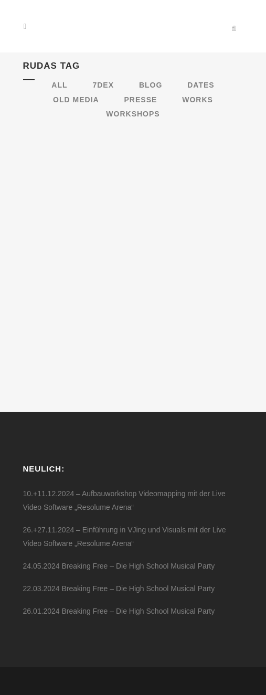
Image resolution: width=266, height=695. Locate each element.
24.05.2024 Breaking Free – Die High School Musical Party (119, 566)
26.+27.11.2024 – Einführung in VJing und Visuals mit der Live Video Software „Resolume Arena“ (124, 537)
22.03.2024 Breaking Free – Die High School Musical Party (119, 588)
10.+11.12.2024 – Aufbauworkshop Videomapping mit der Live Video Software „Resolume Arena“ (124, 500)
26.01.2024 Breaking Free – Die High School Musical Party (119, 611)
